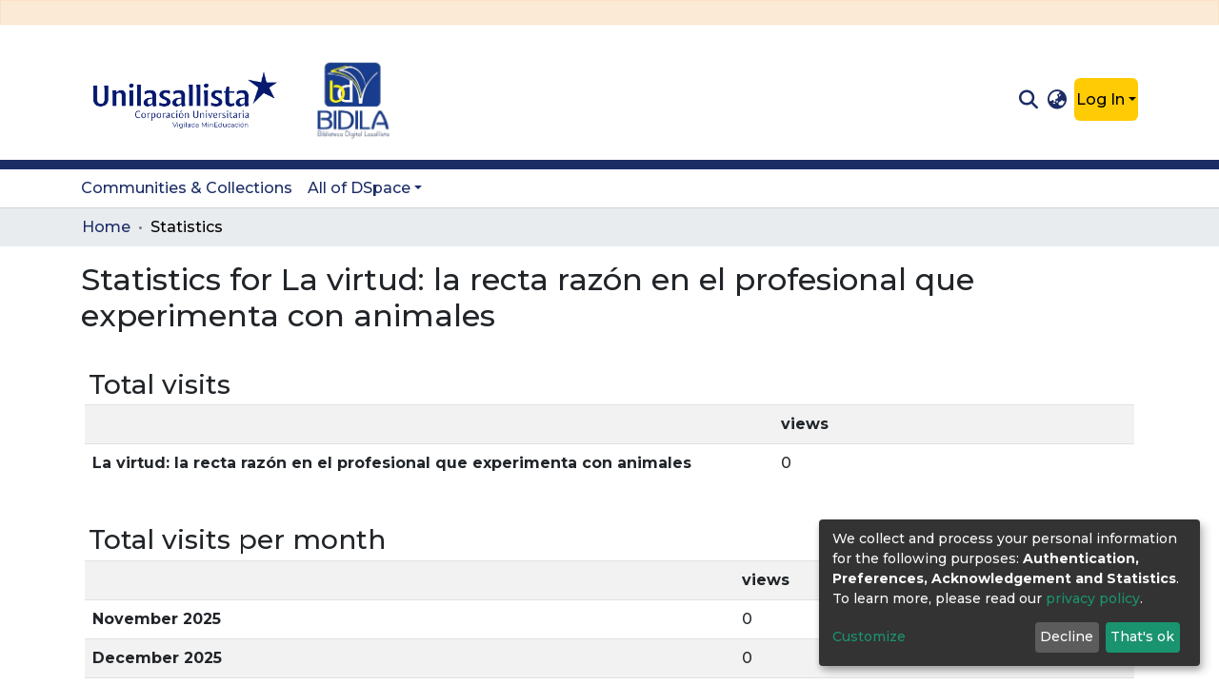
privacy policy (1093, 598)
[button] (1057, 99)
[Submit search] (1028, 99)
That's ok (1142, 636)
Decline (1066, 636)
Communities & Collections (186, 188)
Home (106, 227)
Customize (869, 636)
